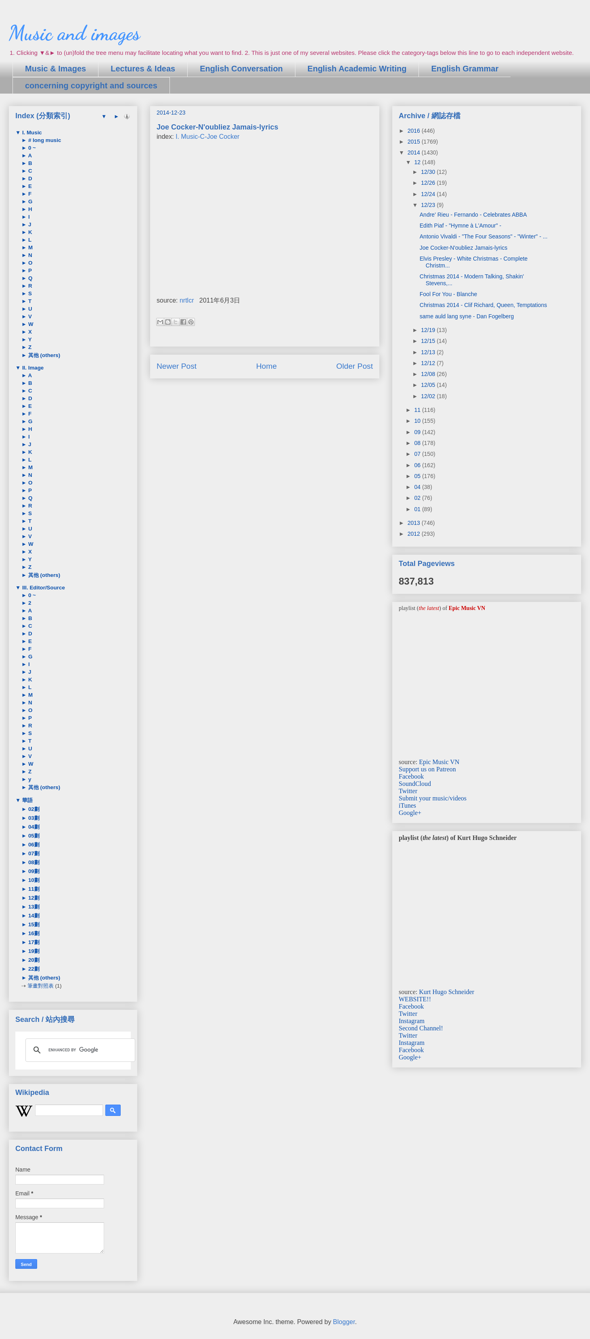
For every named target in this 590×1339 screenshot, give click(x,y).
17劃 (33, 942)
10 (418, 421)
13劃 (33, 907)
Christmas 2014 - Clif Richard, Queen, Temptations (483, 305)
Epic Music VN (439, 761)
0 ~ (31, 148)
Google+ (410, 812)
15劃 (33, 924)
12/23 (429, 205)
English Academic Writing (357, 68)
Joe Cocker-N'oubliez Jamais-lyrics (463, 247)
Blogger (344, 1321)
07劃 (33, 853)
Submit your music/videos (433, 798)
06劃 (33, 845)
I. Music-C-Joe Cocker (207, 136)
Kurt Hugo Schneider (446, 991)
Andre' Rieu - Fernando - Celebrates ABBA (473, 214)
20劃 (33, 960)
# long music (44, 140)
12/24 (429, 194)
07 (418, 454)
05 (418, 476)
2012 (415, 534)
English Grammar (464, 68)
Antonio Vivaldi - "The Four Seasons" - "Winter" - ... (484, 236)
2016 (415, 130)
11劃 (33, 889)
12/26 (429, 183)
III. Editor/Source (43, 588)
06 (418, 465)
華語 (27, 800)
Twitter (408, 791)
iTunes (407, 805)
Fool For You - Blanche (448, 294)
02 (418, 498)
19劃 (33, 951)
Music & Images (55, 68)
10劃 (33, 880)
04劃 (33, 827)
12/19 (429, 330)
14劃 (33, 916)
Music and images (74, 33)
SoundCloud (415, 783)
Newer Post (177, 366)
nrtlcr (187, 300)
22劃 (33, 969)
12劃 (33, 898)
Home (266, 366)
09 (418, 432)
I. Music (31, 133)
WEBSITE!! (415, 999)
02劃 (33, 809)
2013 (415, 523)
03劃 (33, 818)
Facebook (411, 776)
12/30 (429, 172)
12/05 (429, 385)
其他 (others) (43, 355)
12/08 (429, 374)
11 (418, 410)
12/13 (429, 352)
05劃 (33, 836)
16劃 (33, 933)
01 (418, 509)
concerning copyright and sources (91, 85)
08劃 (33, 862)
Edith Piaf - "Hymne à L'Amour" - (460, 225)
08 (418, 443)
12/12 (429, 363)
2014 (415, 152)
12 (418, 162)
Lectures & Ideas (143, 68)
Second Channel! (421, 1028)
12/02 (429, 396)
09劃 (33, 871)
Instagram (412, 1020)
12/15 (429, 341)
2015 (415, 141)
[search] (79, 1050)
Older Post (354, 366)
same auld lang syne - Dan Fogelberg (467, 316)
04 (418, 487)
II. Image (32, 368)
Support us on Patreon (427, 769)
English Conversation (241, 68)
